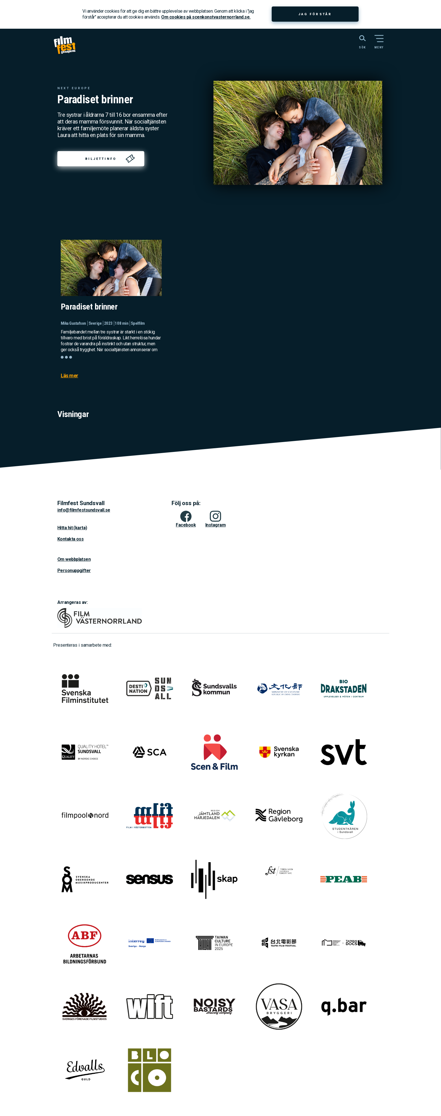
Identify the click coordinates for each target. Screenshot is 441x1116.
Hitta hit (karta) (72, 527)
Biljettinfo (100, 159)
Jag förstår (315, 14)
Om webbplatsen (74, 559)
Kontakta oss (70, 539)
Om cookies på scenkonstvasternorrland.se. (206, 17)
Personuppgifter (74, 570)
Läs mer (69, 375)
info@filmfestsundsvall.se (83, 510)
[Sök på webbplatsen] (356, 41)
